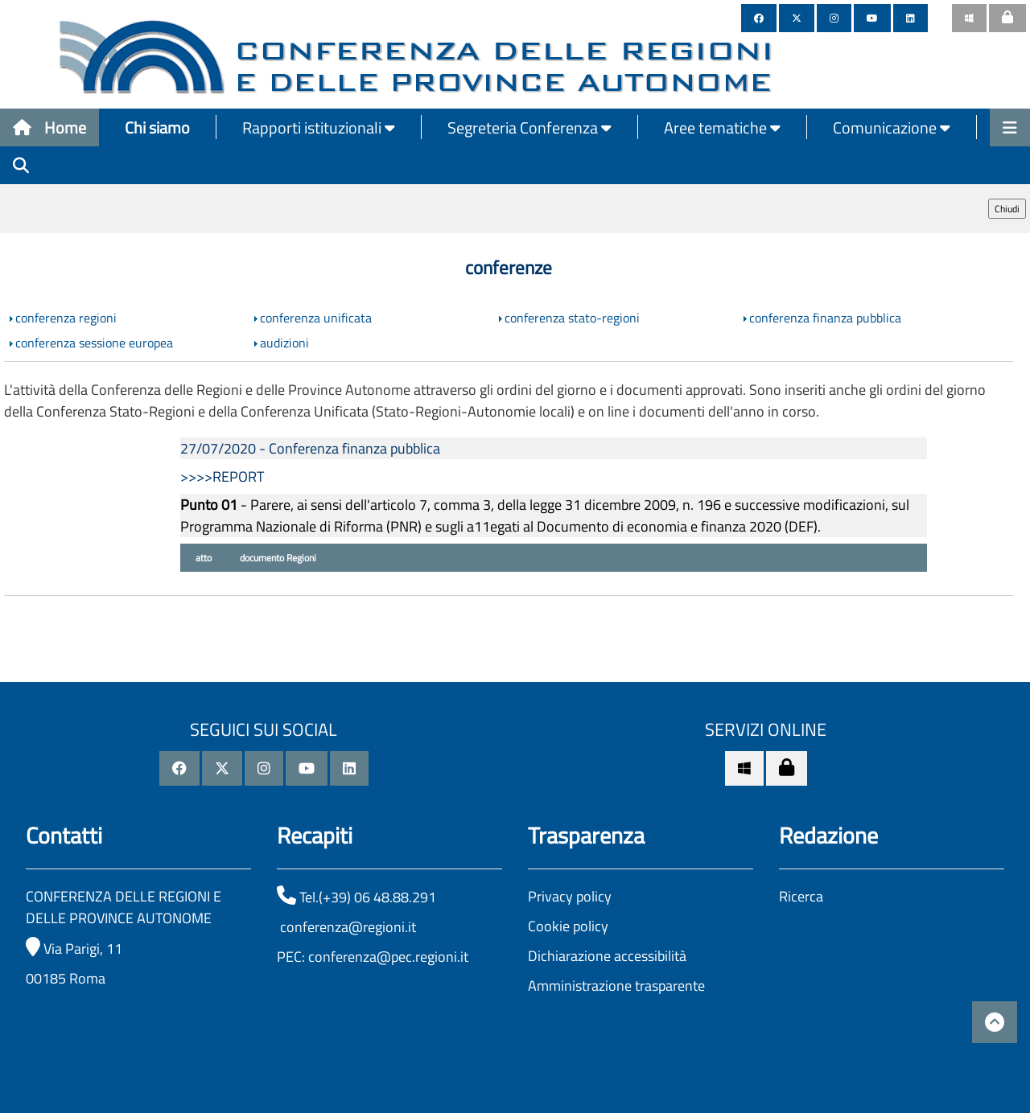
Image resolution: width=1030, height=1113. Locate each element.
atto (202, 557)
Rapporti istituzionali (318, 127)
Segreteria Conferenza (529, 127)
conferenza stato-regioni (572, 317)
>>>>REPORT (222, 476)
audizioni (284, 342)
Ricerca (801, 896)
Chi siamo (157, 127)
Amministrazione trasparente (616, 985)
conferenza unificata (316, 317)
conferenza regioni (66, 317)
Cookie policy (568, 926)
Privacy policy (570, 896)
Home (49, 127)
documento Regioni (276, 557)
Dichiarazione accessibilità (607, 956)
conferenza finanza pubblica (825, 317)
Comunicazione (891, 127)
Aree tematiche (722, 127)
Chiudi (1007, 208)
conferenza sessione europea (94, 342)
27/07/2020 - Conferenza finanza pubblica (310, 448)
